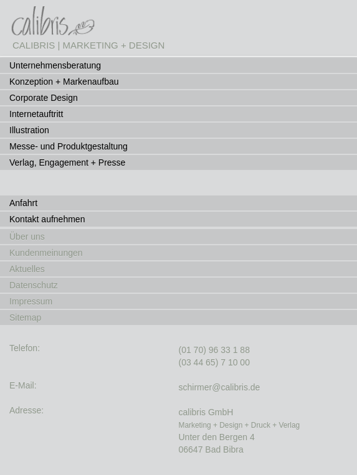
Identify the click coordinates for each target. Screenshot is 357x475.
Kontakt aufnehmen (47, 219)
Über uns (27, 237)
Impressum (30, 301)
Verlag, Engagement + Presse (67, 162)
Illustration (29, 130)
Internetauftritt (36, 114)
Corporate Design (43, 98)
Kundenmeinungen (46, 253)
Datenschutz (33, 285)
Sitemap (25, 317)
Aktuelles (27, 269)
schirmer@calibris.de (219, 387)
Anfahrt (23, 203)
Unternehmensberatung (55, 65)
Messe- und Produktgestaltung (68, 146)
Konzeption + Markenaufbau (64, 82)
